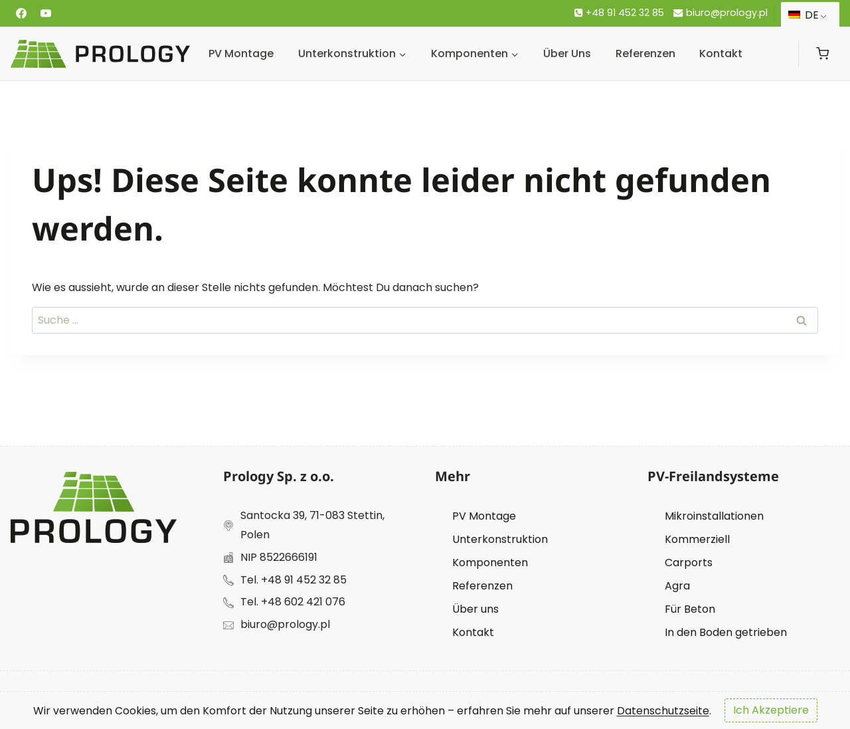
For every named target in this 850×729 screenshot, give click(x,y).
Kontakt (720, 53)
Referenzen (645, 53)
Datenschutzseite (663, 710)
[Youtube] (45, 13)
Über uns (567, 53)
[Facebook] (21, 13)
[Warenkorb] (822, 53)
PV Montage (241, 53)
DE (803, 15)
